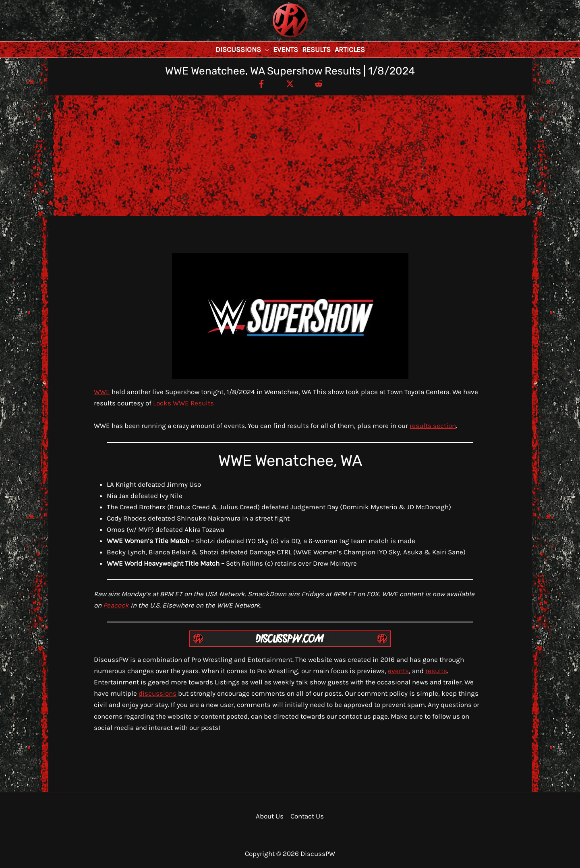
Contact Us (307, 816)
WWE (102, 392)
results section (433, 426)
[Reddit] (319, 83)
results (436, 671)
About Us (270, 816)
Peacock (116, 605)
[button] (265, 49)
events (398, 671)
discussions (157, 693)
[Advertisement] (290, 155)
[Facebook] (261, 83)
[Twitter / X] (290, 83)
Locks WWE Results (183, 403)
